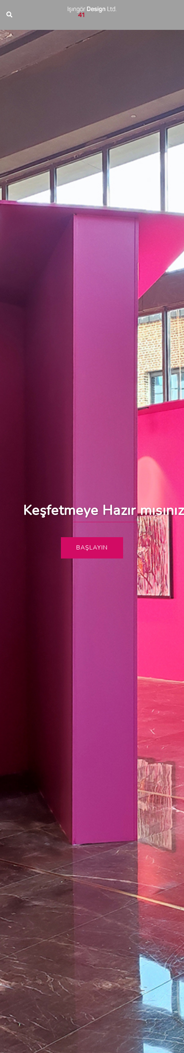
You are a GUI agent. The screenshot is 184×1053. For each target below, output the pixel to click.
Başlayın (92, 548)
